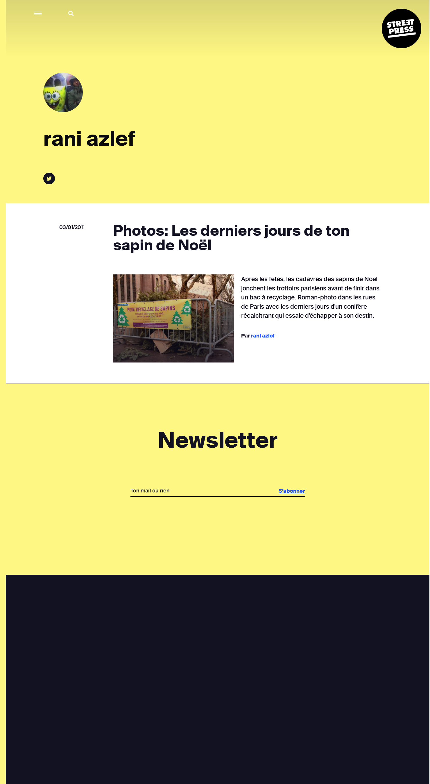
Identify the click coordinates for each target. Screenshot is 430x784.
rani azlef (263, 336)
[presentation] (217, 517)
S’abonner (291, 491)
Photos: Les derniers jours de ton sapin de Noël (231, 238)
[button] (38, 13)
